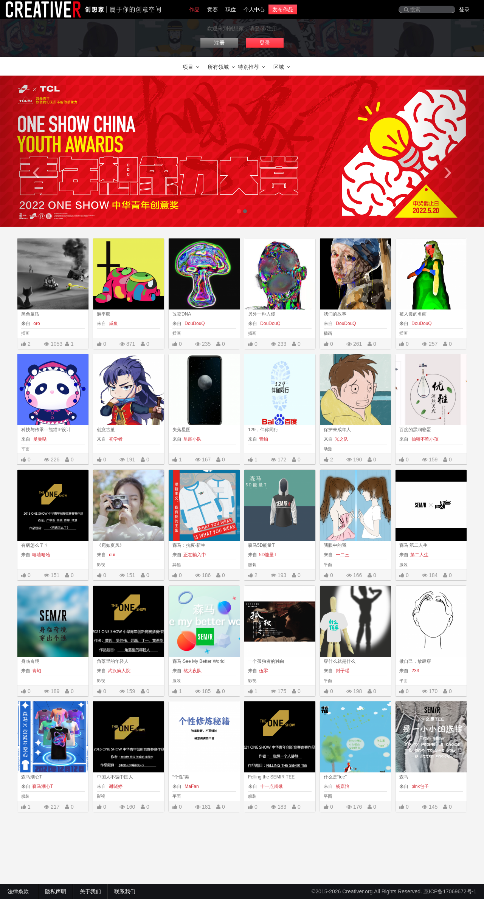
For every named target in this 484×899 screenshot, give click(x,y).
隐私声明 (55, 891)
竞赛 (212, 9)
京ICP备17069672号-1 (450, 891)
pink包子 (419, 786)
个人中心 (254, 9)
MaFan (191, 786)
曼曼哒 (39, 439)
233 (414, 670)
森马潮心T (42, 786)
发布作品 (282, 9)
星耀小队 (192, 439)
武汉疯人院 (119, 670)
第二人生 (419, 554)
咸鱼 (113, 323)
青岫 (263, 439)
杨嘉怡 (342, 786)
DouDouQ (194, 323)
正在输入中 (194, 554)
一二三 (342, 554)
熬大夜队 (192, 670)
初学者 (115, 439)
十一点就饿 (271, 786)
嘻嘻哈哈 (41, 554)
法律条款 (20, 891)
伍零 (263, 670)
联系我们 (124, 891)
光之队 (341, 439)
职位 (230, 9)
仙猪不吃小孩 (424, 439)
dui (111, 554)
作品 (194, 9)
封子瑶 (342, 670)
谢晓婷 (115, 786)
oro (36, 323)
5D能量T (268, 554)
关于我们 (90, 891)
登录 (464, 9)
